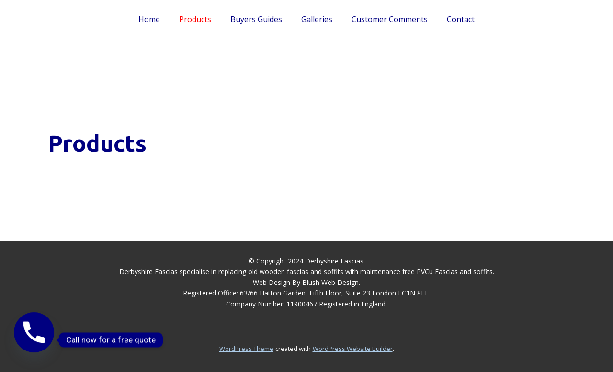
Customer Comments (390, 19)
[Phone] (34, 340)
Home (149, 19)
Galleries (316, 19)
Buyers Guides (256, 19)
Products (195, 19)
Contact (461, 19)
